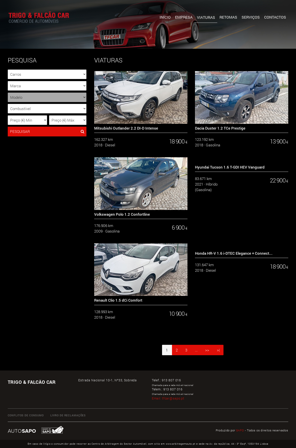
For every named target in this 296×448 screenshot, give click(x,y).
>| (218, 350)
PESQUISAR (47, 131)
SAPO (240, 430)
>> (207, 350)
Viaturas (206, 17)
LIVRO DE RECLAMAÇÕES (68, 415)
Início (165, 17)
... (196, 350)
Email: (168, 398)
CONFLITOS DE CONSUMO (26, 415)
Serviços (251, 17)
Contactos (275, 17)
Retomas (228, 17)
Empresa (184, 17)
